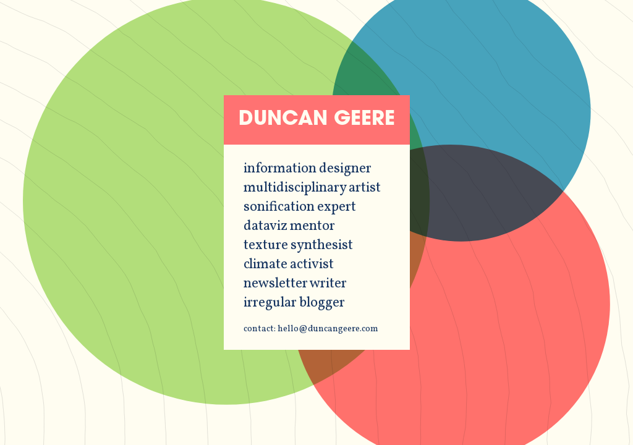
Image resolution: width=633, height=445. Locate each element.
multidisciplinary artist (312, 188)
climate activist (289, 264)
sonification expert (300, 207)
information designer (308, 169)
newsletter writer (295, 284)
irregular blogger (294, 303)
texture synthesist (298, 245)
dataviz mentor (289, 226)
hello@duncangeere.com (328, 329)
